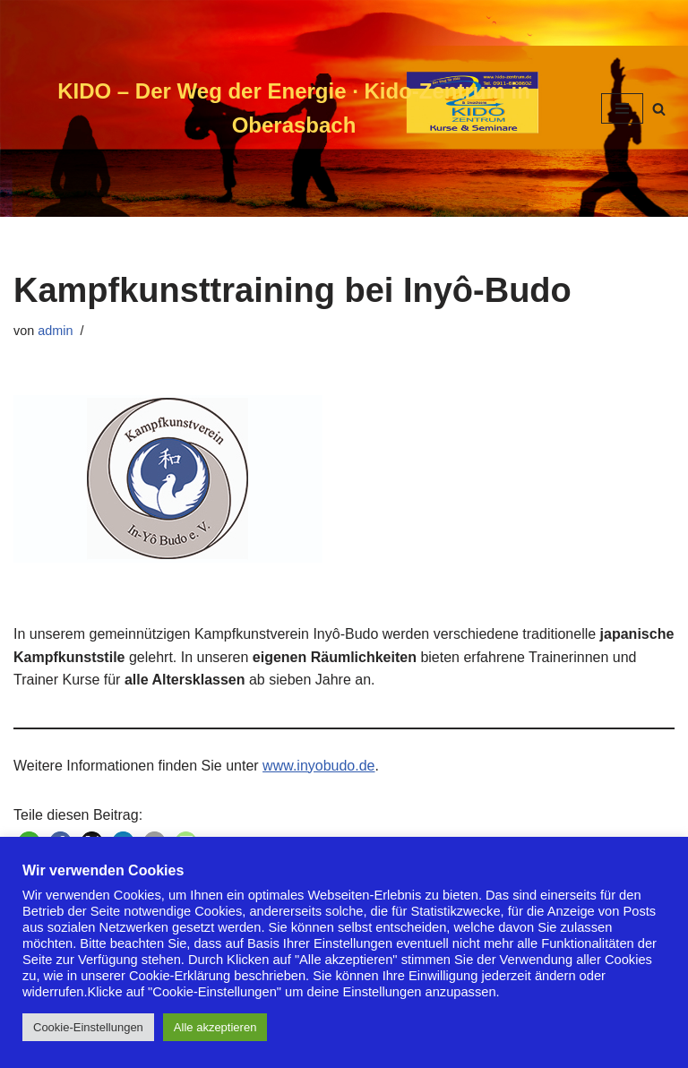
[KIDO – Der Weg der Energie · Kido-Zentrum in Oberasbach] (293, 108)
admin (55, 330)
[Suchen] (659, 109)
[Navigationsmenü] (622, 108)
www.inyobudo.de (318, 765)
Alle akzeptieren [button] (215, 1027)
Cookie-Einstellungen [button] (88, 1027)
